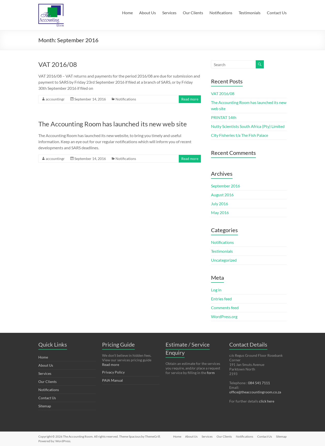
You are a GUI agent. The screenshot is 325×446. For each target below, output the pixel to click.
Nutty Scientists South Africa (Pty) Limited (248, 126)
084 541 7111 (259, 383)
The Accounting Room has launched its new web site (112, 124)
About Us (147, 12)
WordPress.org (224, 316)
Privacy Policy (113, 372)
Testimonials (250, 12)
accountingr (55, 99)
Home (127, 12)
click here (266, 401)
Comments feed (225, 307)
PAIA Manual (112, 380)
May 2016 (220, 212)
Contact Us (277, 12)
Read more (189, 99)
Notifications (220, 12)
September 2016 (225, 185)
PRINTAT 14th (223, 117)
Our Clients (193, 12)
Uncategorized (224, 260)
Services (169, 12)
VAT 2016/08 (57, 64)
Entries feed (221, 298)
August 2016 (222, 194)
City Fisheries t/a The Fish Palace (239, 135)
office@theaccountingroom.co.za (255, 392)
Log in (216, 289)
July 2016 (219, 203)
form (211, 372)
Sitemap (44, 406)
